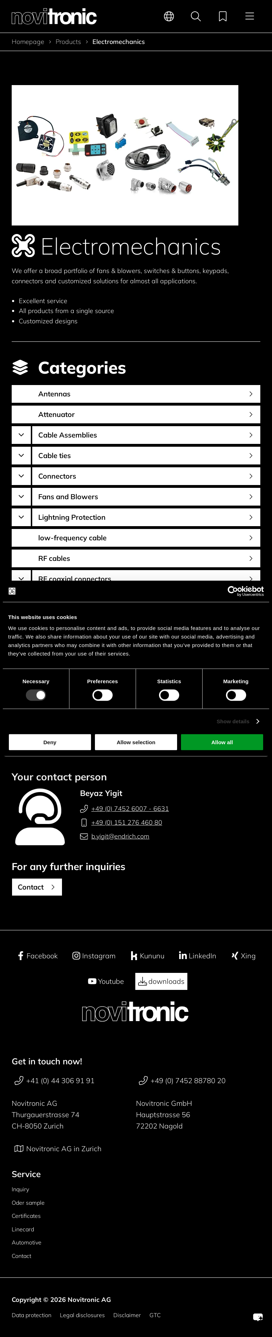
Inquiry (20, 1189)
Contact (21, 1255)
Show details (233, 721)
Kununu (147, 955)
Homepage (28, 42)
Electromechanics (118, 42)
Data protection (31, 1315)
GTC (155, 1315)
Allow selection (136, 742)
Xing (243, 955)
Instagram (93, 955)
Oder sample (28, 1202)
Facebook (37, 955)
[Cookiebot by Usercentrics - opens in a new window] (233, 591)
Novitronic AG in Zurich (58, 1148)
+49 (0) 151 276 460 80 (121, 822)
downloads (161, 981)
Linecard (23, 1229)
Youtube (106, 981)
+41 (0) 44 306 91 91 (55, 1080)
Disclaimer (127, 1315)
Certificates (26, 1215)
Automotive (26, 1242)
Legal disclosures (82, 1315)
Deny (49, 742)
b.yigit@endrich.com (114, 836)
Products (68, 42)
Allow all (222, 742)
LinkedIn (197, 955)
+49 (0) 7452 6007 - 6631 (124, 808)
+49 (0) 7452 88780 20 (182, 1080)
